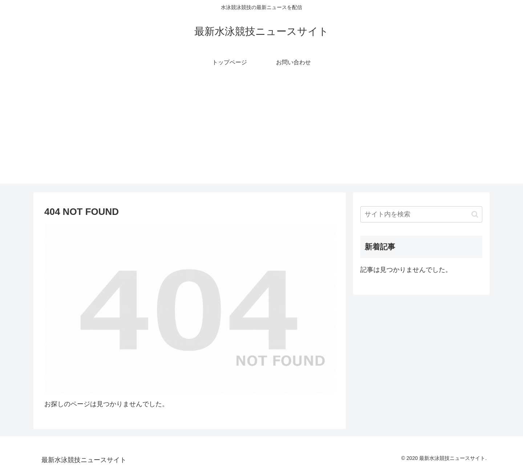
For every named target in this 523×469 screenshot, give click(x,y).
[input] (421, 214)
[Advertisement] (261, 133)
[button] (475, 214)
